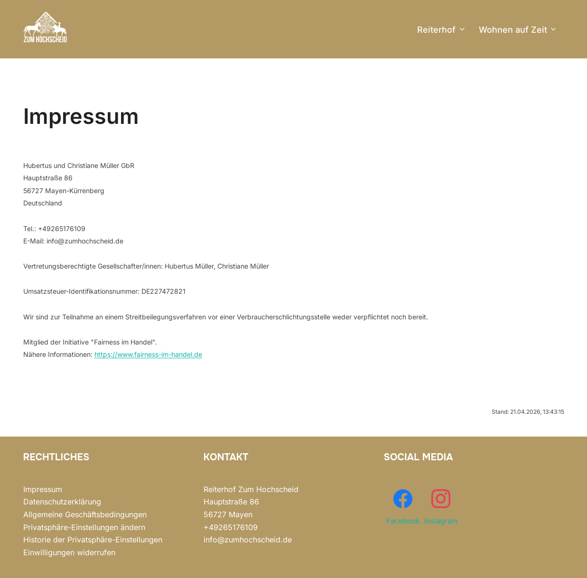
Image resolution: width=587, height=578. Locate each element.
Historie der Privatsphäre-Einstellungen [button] (92, 539)
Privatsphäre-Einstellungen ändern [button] (84, 527)
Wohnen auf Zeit (518, 30)
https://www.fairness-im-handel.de (148, 354)
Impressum (42, 489)
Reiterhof (441, 30)
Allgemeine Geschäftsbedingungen (85, 514)
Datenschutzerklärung (62, 501)
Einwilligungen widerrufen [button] (69, 552)
